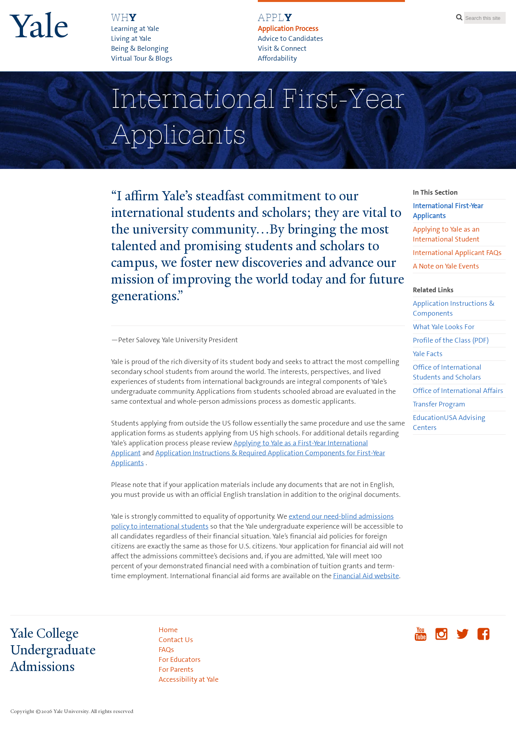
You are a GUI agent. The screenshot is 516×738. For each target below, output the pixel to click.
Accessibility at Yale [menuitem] (189, 679)
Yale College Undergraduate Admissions (53, 650)
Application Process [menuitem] (288, 28)
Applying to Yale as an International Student (446, 234)
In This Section (435, 192)
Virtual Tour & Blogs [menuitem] (142, 58)
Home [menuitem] (168, 629)
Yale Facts (428, 353)
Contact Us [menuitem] (176, 639)
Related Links (433, 290)
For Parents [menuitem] (176, 669)
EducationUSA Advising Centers (449, 422)
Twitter (462, 639)
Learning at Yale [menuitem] (135, 28)
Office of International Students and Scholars (447, 372)
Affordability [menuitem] (277, 58)
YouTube (420, 639)
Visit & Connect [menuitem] (282, 48)
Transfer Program (439, 404)
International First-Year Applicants (448, 210)
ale (39, 26)
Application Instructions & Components (454, 308)
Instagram (441, 639)
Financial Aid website (366, 576)
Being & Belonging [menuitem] (140, 48)
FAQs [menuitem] (166, 649)
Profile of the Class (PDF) (451, 340)
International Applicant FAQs (457, 252)
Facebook (483, 639)
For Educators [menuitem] (180, 659)
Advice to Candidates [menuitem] (290, 38)
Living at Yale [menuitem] (131, 38)
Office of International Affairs (458, 390)
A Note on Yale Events (446, 266)
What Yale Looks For (443, 327)
